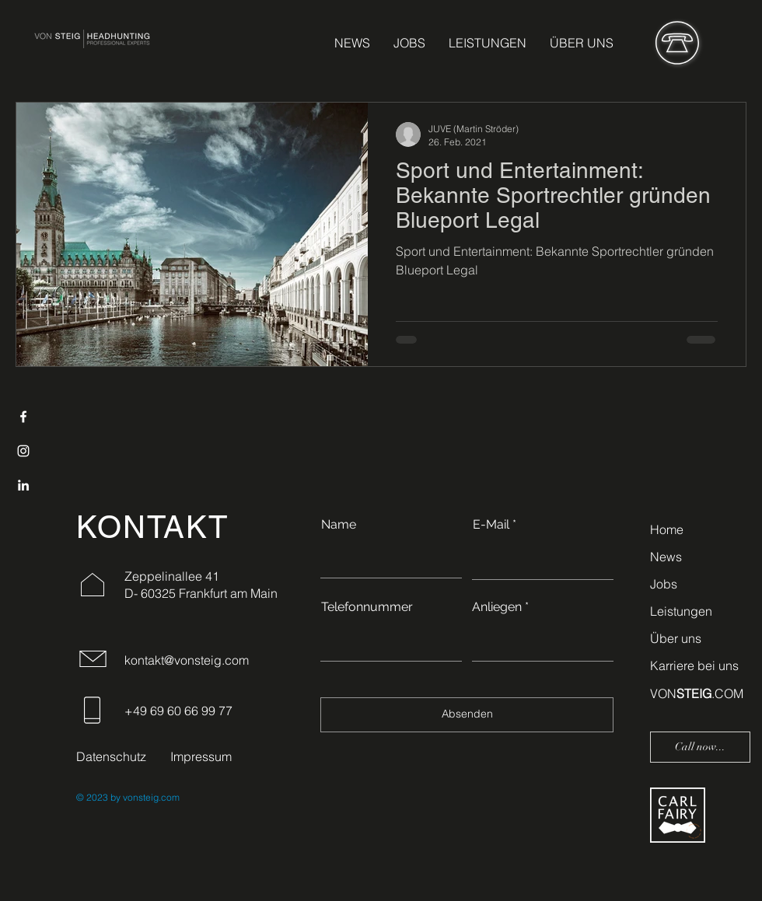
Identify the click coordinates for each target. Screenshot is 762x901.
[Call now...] (700, 747)
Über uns (675, 638)
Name (338, 525)
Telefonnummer (367, 607)
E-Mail (491, 525)
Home (666, 529)
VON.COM (696, 693)
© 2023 (92, 797)
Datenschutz (111, 756)
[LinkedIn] (23, 485)
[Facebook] (23, 416)
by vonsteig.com (144, 797)
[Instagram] (23, 451)
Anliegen (497, 607)
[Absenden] (466, 714)
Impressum (201, 756)
